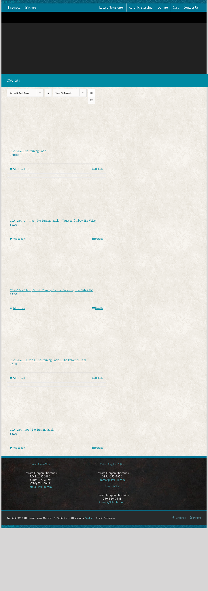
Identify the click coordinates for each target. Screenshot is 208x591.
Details (99, 169)
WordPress (89, 518)
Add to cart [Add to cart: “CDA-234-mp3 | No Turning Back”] (19, 447)
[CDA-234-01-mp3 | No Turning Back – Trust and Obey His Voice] (56, 196)
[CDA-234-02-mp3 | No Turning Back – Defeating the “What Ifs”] (56, 266)
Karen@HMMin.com (112, 480)
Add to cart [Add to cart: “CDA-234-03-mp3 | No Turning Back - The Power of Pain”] (19, 378)
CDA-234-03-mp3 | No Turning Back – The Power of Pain (48, 360)
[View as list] (91, 100)
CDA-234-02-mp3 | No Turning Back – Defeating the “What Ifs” (51, 290)
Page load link (10, 526)
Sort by (19, 93)
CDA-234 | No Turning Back (28, 151)
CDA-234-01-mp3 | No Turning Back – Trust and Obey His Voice (53, 220)
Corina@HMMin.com (112, 502)
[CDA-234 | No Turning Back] (56, 126)
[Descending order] (48, 93)
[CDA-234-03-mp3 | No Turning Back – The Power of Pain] (56, 335)
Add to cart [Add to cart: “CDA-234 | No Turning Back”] (19, 169)
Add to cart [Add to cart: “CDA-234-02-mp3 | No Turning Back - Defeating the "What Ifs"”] (19, 308)
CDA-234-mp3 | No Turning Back (32, 429)
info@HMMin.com (40, 487)
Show (63, 93)
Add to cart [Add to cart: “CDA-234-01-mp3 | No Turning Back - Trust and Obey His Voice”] (19, 238)
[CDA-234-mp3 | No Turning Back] (56, 405)
